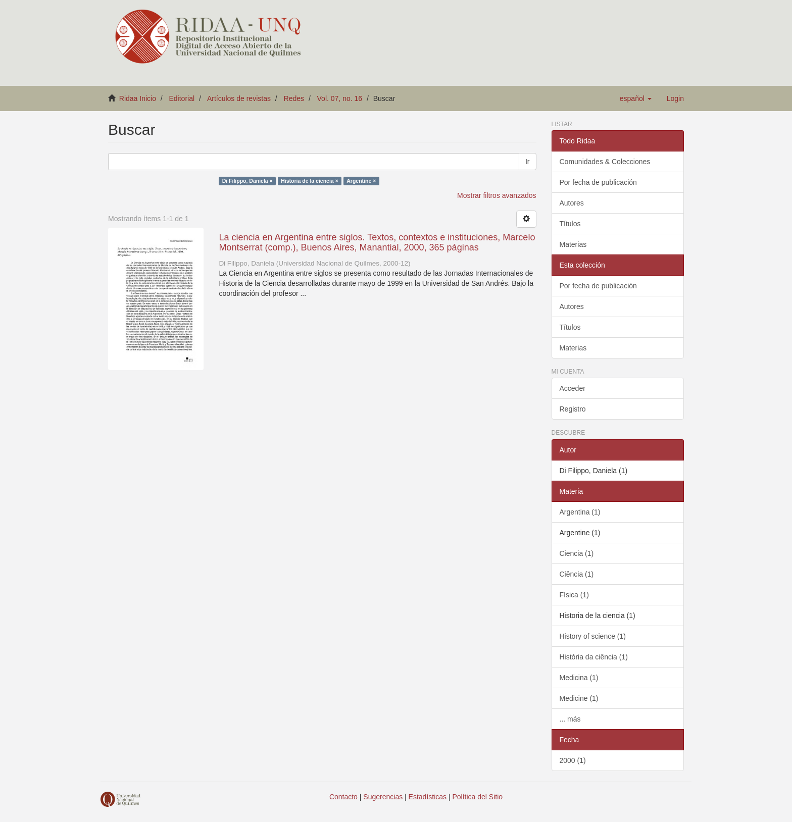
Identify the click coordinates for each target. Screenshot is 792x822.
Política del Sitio (478, 797)
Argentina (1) (580, 512)
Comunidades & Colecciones (605, 162)
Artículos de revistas (239, 98)
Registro (573, 409)
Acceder (572, 388)
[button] (635, 98)
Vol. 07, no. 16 (340, 98)
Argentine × (361, 181)
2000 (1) (573, 760)
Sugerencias (383, 797)
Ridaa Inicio (137, 98)
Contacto (343, 797)
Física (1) (574, 595)
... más (570, 719)
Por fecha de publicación (598, 182)
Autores (572, 203)
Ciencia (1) (577, 553)
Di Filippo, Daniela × (247, 181)
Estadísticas (428, 797)
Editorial (182, 98)
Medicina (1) (579, 678)
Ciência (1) (577, 574)
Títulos (570, 224)
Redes (294, 98)
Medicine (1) (579, 698)
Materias (573, 244)
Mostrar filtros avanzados (496, 195)
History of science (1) (593, 636)
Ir (527, 162)
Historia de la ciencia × (309, 181)
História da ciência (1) (594, 657)
